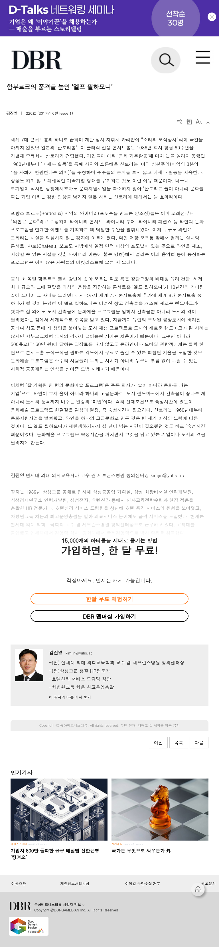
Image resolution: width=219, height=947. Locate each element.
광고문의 (208, 883)
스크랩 (208, 121)
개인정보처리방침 (75, 883)
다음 (199, 742)
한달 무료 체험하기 (109, 599)
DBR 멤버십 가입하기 (109, 616)
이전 (158, 742)
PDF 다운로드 (189, 121)
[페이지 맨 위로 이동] (199, 891)
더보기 (179, 121)
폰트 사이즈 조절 (198, 121)
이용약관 (18, 883)
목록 (178, 742)
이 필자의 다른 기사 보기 (70, 697)
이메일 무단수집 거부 (142, 883)
